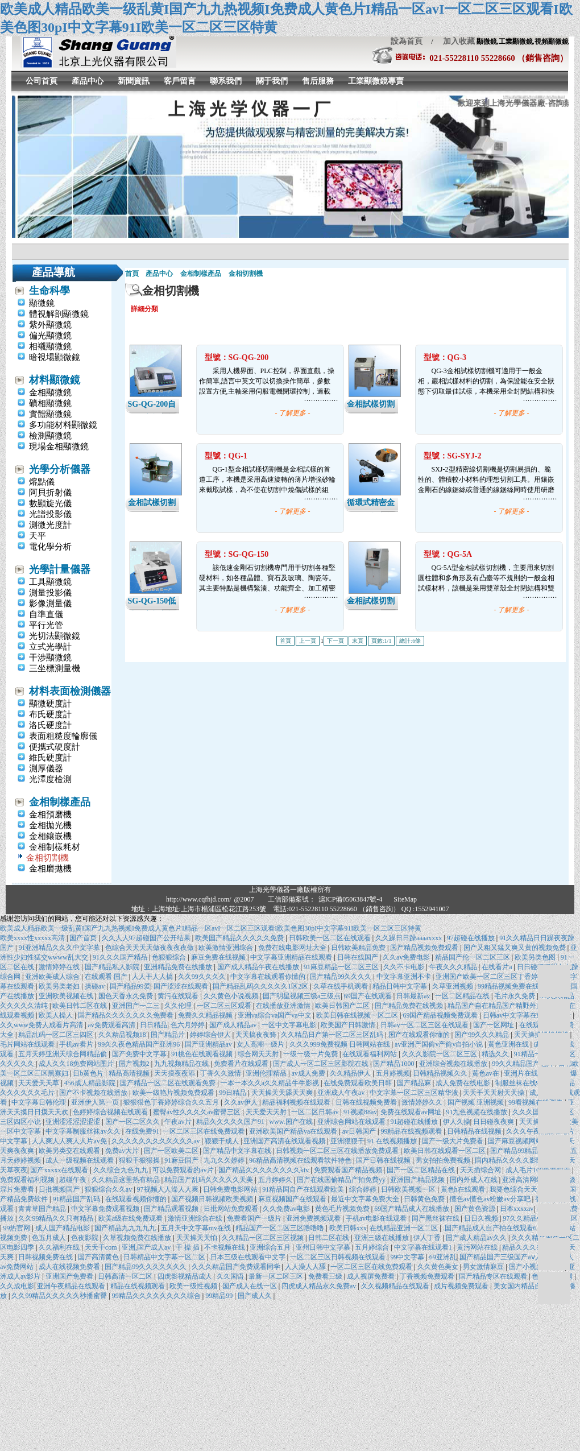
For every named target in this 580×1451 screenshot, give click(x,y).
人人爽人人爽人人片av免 (70, 1141)
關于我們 (272, 81)
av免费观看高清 (112, 1025)
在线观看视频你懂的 (136, 1199)
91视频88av (360, 1112)
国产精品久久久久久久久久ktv (264, 1170)
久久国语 (231, 1276)
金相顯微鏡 (50, 392)
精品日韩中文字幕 (400, 986)
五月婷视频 (393, 1073)
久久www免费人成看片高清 (42, 1025)
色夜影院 (85, 1238)
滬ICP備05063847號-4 (350, 899)
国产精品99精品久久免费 (528, 1151)
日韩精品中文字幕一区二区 (165, 1257)
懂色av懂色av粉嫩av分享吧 (491, 1199)
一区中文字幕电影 (290, 1025)
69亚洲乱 (443, 1257)
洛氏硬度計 (50, 725)
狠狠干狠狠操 (140, 1160)
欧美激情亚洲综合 (226, 948)
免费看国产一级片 (255, 1218)
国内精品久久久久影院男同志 (520, 1160)
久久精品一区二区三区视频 (263, 1238)
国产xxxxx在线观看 (60, 1170)
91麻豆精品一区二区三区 (342, 967)
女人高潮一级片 (261, 1044)
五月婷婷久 (276, 1180)
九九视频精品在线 (182, 1064)
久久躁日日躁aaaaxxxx (409, 938)
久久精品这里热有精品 (126, 1180)
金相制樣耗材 (54, 846)
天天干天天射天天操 (494, 1093)
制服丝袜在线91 (520, 1083)
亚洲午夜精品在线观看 (72, 1286)
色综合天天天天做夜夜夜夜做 (150, 948)
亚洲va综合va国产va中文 (275, 1015)
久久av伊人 (241, 1102)
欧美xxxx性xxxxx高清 (33, 938)
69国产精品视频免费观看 (441, 1015)
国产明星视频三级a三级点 (302, 996)
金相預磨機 (50, 814)
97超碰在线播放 (471, 938)
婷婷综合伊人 (211, 1035)
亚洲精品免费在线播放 (179, 967)
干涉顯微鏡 (50, 657)
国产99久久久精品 (482, 1035)
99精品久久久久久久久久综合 (157, 1296)
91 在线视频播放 (393, 1141)
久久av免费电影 (407, 957)
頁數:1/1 (381, 641)
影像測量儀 (50, 603)
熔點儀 (42, 481)
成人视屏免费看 (371, 1276)
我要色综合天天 (514, 1189)
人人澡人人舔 (306, 1267)
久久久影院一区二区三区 (440, 1054)
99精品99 (219, 1296)
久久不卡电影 (404, 967)
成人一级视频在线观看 (80, 1160)
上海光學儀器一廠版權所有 (290, 890)
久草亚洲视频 (453, 986)
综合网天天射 (259, 1054)
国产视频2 (135, 1064)
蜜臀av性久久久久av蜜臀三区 (198, 1112)
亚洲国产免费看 (70, 1276)
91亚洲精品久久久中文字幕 (60, 948)
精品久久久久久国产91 (231, 1122)
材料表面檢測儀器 (70, 691)
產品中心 (87, 81)
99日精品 (233, 1093)
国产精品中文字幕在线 (238, 1151)
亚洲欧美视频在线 (67, 996)
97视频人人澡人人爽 (168, 1189)
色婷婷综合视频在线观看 (111, 1112)
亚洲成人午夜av (341, 1093)
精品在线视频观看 (138, 1286)
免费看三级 (326, 1276)
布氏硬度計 (50, 714)
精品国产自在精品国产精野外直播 (500, 1006)
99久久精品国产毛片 (523, 1064)
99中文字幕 (408, 1257)
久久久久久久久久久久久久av (156, 1141)
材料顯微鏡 (54, 380)
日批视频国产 (60, 1189)
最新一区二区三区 (276, 1276)
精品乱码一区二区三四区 (56, 1035)
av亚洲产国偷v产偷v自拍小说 (439, 1044)
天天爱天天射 (267, 1112)
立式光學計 (50, 646)
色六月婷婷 (188, 1025)
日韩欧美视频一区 (409, 1189)
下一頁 (335, 641)
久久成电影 (17, 1286)
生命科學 (49, 290)
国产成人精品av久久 (477, 1238)
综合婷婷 (363, 1189)
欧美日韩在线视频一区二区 (358, 1015)
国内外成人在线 (474, 1180)
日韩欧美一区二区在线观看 (330, 938)
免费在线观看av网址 (411, 1112)
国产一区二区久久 (133, 1122)
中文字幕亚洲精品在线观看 (292, 957)
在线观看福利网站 (370, 1054)
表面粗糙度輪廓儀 (63, 736)
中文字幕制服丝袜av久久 (83, 1131)
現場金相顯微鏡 (59, 446)
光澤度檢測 (50, 779)
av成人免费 (308, 1073)
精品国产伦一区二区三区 (473, 957)
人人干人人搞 (153, 977)
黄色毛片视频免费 (343, 1209)
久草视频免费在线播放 (138, 1238)
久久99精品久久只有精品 (56, 1218)
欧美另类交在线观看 (70, 1151)
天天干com (102, 1247)
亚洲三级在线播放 (382, 1238)
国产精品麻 (415, 1083)
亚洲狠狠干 (347, 1141)
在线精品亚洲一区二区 (405, 1228)
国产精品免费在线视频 (410, 1006)
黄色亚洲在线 (509, 1044)
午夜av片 (178, 1122)
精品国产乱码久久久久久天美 (209, 1180)
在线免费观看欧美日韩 (358, 1083)
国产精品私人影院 (113, 967)
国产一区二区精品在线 (422, 1170)
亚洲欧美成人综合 (53, 977)
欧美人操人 (56, 1015)
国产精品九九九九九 (126, 1228)
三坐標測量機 (54, 668)
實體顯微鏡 (50, 414)
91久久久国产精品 (121, 957)
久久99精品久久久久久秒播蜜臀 (60, 1296)
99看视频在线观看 (536, 1102)
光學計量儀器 (59, 569)
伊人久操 (456, 1122)
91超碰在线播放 (415, 1122)
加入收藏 (455, 41)
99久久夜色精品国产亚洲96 (139, 1044)
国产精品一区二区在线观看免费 (168, 1083)
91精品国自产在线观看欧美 (304, 1189)
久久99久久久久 (202, 977)
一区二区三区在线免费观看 (204, 1131)
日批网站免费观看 (232, 1209)
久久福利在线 (60, 1247)
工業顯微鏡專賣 (376, 81)
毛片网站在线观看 (28, 1044)
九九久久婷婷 (225, 1160)
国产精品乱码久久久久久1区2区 (261, 986)
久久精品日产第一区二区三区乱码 (333, 1035)
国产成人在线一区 (250, 1286)
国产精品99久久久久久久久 (146, 1267)
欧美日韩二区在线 (80, 1006)
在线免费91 (142, 1131)
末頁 (357, 641)
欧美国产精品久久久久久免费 (240, 938)
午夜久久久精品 (454, 967)
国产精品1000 (394, 1064)
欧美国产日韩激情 (349, 1025)
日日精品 (153, 1025)
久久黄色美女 (438, 1267)
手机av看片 (76, 1044)
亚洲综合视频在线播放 (454, 1064)
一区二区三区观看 (225, 1006)
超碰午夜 (73, 1180)
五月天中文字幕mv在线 (197, 1228)
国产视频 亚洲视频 (477, 1102)
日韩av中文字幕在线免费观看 (528, 1015)
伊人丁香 (427, 1238)
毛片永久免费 (515, 996)
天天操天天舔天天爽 (282, 1093)
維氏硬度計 (50, 757)
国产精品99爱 (130, 986)
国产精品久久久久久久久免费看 (126, 1015)
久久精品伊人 (351, 1073)
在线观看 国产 (107, 977)
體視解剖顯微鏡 (59, 314)
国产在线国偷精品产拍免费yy (342, 1180)
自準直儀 (46, 614)
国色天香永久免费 (126, 996)
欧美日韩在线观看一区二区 (445, 1151)
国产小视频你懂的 (537, 1267)
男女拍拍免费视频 (444, 1160)
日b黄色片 (89, 1073)
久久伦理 (178, 1006)
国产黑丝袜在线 (436, 1218)
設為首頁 (406, 41)
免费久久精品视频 (206, 1015)
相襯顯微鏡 (50, 346)
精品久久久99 (523, 1247)
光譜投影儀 (50, 514)
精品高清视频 (130, 1073)
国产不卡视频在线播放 (94, 1093)
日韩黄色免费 (425, 1199)
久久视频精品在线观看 (396, 1286)
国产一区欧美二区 (172, 1151)
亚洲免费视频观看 (314, 1218)
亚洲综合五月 (271, 1247)
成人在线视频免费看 (70, 1267)
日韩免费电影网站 (231, 1189)
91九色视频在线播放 (477, 1112)
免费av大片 (122, 1151)
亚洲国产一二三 (136, 1006)
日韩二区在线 (329, 1238)
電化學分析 (50, 546)
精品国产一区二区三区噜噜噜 (280, 1228)
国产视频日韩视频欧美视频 (213, 1199)
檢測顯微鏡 (50, 435)
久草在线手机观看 (341, 986)
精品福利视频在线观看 (297, 1102)
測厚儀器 (46, 768)
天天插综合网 (481, 1170)
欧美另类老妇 (60, 986)
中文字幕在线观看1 (424, 1247)
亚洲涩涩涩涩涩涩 (73, 1122)
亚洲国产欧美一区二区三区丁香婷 (488, 977)
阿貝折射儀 (50, 492)
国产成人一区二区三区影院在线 (321, 1064)
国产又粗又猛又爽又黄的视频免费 (515, 948)
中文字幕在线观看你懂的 (268, 977)
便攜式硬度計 (54, 746)
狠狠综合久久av (109, 1189)
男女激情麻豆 (484, 1267)
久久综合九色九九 (121, 1170)
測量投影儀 (50, 592)
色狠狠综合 (170, 957)
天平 (37, 535)
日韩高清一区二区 (126, 1276)
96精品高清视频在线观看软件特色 (301, 1160)
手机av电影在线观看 (377, 1218)
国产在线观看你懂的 (419, 1035)
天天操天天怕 (197, 1238)
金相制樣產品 (59, 802)
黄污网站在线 (478, 1247)
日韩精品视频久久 (441, 1073)
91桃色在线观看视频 (202, 1054)
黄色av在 (486, 1073)
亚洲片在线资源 (528, 1073)
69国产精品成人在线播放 (412, 1209)
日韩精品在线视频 (475, 1131)
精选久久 (496, 1054)
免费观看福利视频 (28, 1180)
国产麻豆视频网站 (516, 1141)
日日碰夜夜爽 (494, 1122)
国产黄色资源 (475, 1209)
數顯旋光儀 (50, 503)
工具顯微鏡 (50, 581)
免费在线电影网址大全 (293, 948)
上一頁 (307, 641)
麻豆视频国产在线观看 (293, 1199)
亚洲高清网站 (523, 1180)
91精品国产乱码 (77, 1199)
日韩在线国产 (358, 957)
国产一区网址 (494, 1025)
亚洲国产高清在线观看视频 (285, 1141)
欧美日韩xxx (348, 1228)
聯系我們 (226, 81)
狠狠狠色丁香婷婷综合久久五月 (172, 1102)
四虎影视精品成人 (186, 1276)
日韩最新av (414, 996)
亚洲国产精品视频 (418, 1180)
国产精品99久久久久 (341, 977)
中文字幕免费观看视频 (106, 1209)
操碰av (95, 986)
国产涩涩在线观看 (182, 986)
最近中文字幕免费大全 (366, 1199)
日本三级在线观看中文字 (248, 1257)
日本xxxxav (516, 1209)
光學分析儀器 (59, 469)
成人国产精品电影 (63, 1228)
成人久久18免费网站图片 (77, 1064)
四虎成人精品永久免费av (319, 1286)
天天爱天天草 (39, 1083)
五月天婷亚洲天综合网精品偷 (63, 1054)
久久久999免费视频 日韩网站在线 (340, 1044)
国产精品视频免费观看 (425, 948)
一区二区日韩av (315, 1112)
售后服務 (318, 81)
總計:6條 (410, 641)
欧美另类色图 (536, 957)
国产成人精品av (233, 1025)
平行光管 (46, 625)
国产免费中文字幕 (140, 1054)
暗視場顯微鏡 (54, 357)
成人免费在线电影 (464, 1083)
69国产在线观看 (368, 996)
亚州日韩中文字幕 (324, 1247)
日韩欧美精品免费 (359, 948)
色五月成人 (50, 1238)
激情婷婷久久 (422, 1102)
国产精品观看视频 (172, 1209)
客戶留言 (180, 81)
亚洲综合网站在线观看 (352, 1122)
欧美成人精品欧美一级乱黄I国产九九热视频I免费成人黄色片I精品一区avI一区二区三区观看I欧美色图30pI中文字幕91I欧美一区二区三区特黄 (210, 928)
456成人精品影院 (90, 1083)
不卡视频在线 (225, 1247)
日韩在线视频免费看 (367, 1102)
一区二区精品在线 (463, 996)
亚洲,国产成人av (147, 1247)
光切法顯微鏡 (54, 635)
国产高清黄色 (99, 1257)
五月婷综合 (373, 1247)
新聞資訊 (134, 81)
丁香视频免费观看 (428, 1276)
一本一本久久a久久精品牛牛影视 (271, 1083)
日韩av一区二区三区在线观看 (425, 1025)
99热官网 (17, 1228)
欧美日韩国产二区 (343, 1006)
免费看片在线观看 (242, 1064)
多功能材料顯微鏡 (63, 424)
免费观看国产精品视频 (349, 1170)
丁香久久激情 (221, 1073)
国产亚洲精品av (209, 1044)
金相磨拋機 (50, 868)
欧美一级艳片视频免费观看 (174, 1093)
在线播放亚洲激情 (284, 1006)
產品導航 (53, 272)
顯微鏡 (42, 303)
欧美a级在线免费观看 (131, 1218)
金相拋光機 (50, 825)
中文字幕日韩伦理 (39, 1102)
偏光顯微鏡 (50, 335)
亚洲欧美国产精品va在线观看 (294, 1131)
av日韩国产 (360, 1131)
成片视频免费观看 (462, 1286)
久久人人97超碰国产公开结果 (147, 938)
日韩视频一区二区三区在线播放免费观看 (338, 1151)
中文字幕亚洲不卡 (404, 977)
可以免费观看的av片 (183, 1170)
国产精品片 (169, 1035)
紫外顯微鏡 (50, 324)
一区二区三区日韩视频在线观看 (338, 1257)
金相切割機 (47, 857)
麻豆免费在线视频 (219, 957)
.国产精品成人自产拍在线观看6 (490, 1228)
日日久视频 (482, 1218)
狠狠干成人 (223, 1141)
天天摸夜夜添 (175, 1073)
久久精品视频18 (123, 1035)
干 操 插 (188, 1247)
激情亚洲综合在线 (196, 1218)
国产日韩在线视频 (384, 1160)
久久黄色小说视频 (232, 996)
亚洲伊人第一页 (96, 1102)
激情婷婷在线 (60, 967)
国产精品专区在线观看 (494, 1276)
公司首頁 (41, 81)
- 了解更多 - (292, 413)
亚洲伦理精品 (267, 1073)
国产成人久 (256, 1296)
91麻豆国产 (182, 1160)
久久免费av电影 (287, 1209)
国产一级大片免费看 (453, 1141)
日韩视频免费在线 (46, 1257)
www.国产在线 (291, 1122)
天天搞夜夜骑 (256, 1035)
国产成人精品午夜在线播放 (259, 967)
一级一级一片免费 (311, 1054)
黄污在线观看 (179, 996)
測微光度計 (50, 525)
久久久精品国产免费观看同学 (237, 1267)
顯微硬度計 (50, 703)
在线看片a (497, 967)
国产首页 (83, 938)
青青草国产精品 (43, 1209)
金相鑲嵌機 (50, 836)
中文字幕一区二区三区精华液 (415, 1093)
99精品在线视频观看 (412, 1131)
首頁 (132, 274)
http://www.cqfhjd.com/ (198, 899)
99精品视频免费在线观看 (516, 986)
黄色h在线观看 (464, 1189)
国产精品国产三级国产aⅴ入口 (504, 1257)
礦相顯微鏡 (50, 403)
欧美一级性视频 (194, 1286)
